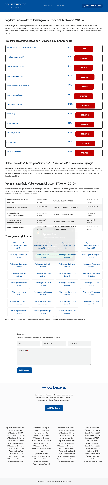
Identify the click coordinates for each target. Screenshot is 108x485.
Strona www (73, 343)
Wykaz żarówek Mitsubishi (41, 456)
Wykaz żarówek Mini (41, 454)
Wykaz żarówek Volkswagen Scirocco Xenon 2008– (91, 245)
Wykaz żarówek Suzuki (67, 451)
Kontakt (60, 6)
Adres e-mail (48, 343)
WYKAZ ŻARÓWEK (15, 4)
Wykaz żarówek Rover (66, 433)
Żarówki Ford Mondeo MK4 (92, 461)
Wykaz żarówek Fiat (16, 451)
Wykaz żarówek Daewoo (15, 446)
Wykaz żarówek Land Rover (41, 441)
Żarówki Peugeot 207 (92, 443)
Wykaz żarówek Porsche (66, 428)
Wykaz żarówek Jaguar (41, 428)
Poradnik (48, 6)
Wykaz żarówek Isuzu (15, 461)
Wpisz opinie (23, 351)
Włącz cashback (54, 254)
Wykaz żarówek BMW (15, 433)
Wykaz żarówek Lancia (41, 438)
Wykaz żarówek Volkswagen (67, 459)
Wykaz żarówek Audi (15, 430)
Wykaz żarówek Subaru (67, 448)
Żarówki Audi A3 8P (92, 438)
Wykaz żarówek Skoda (67, 441)
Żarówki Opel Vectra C (92, 459)
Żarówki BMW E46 (92, 456)
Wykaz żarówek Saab (66, 435)
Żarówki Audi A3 (92, 451)
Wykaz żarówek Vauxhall (66, 456)
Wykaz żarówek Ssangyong (66, 446)
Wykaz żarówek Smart (66, 443)
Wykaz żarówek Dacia (15, 443)
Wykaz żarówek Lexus (41, 443)
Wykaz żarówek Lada (41, 435)
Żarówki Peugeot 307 (92, 433)
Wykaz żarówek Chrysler (15, 438)
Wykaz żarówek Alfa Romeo (15, 428)
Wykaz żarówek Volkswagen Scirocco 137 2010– (19, 245)
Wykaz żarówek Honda (16, 456)
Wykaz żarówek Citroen (16, 441)
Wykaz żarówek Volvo (66, 461)
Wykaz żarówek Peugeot (41, 464)
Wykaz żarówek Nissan (41, 459)
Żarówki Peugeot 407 (92, 448)
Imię (20, 343)
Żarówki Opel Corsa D (92, 441)
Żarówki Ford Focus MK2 (92, 435)
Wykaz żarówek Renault (66, 430)
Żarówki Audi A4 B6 (92, 428)
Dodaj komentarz (24, 370)
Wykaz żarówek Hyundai (15, 459)
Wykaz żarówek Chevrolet (16, 435)
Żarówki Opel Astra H (92, 430)
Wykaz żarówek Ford (15, 454)
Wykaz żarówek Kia (41, 433)
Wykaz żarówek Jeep (41, 430)
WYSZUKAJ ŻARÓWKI (92, 6)
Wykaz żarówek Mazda (41, 446)
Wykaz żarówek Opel (41, 461)
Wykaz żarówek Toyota (67, 454)
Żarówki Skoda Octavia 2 (92, 454)
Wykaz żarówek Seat (67, 438)
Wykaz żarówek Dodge (16, 448)
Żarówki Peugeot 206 (92, 446)
